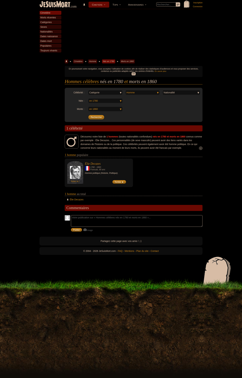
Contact (155, 251)
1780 (92, 167)
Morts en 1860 (127, 61)
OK (133, 74)
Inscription (198, 3)
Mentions (129, 251)
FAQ (120, 251)
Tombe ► (119, 182)
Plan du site (142, 251)
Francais (94, 169)
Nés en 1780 (108, 61)
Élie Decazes (92, 163)
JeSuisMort (54, 4)
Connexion (198, 6)
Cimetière (97, 4)
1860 (98, 167)
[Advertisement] (134, 34)
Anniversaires (136, 4)
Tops (115, 4)
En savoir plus (160, 71)
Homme (92, 61)
